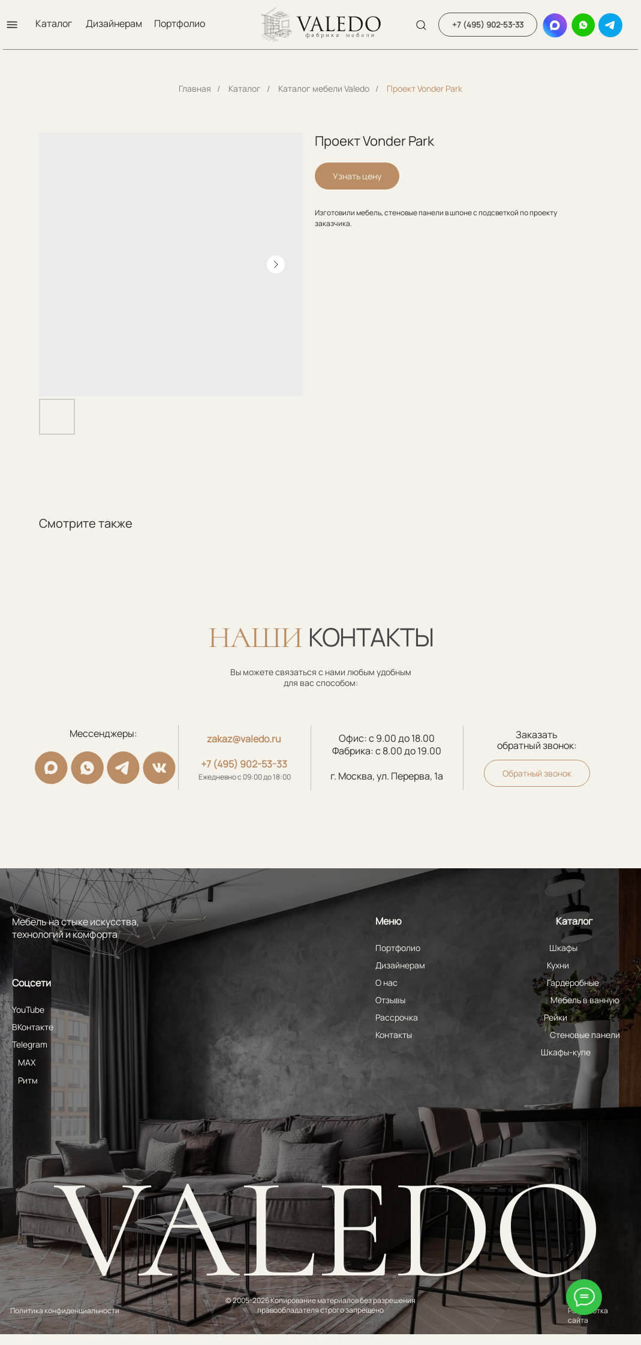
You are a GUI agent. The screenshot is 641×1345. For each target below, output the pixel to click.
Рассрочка (396, 1017)
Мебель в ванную (584, 1000)
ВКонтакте (32, 1027)
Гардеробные (573, 982)
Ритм (28, 1080)
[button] (12, 24)
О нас (386, 982)
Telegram (29, 1044)
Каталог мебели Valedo (323, 88)
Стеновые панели (585, 1034)
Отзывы (390, 1000)
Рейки (555, 1017)
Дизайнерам (114, 23)
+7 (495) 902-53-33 (244, 764)
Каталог (53, 23)
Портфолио (179, 23)
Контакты (393, 1034)
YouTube (28, 1009)
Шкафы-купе (566, 1052)
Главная (195, 88)
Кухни (558, 965)
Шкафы (563, 947)
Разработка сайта (588, 1315)
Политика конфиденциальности (64, 1310)
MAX (26, 1062)
